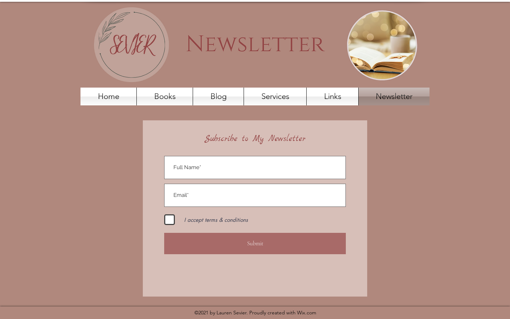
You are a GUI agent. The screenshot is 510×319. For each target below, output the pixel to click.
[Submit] (255, 243)
